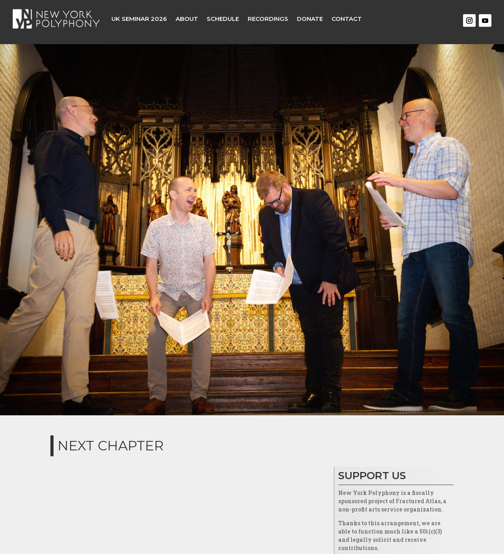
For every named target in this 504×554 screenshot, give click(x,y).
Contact (347, 18)
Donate (310, 18)
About (187, 18)
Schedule (223, 18)
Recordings (268, 18)
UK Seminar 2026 (139, 18)
